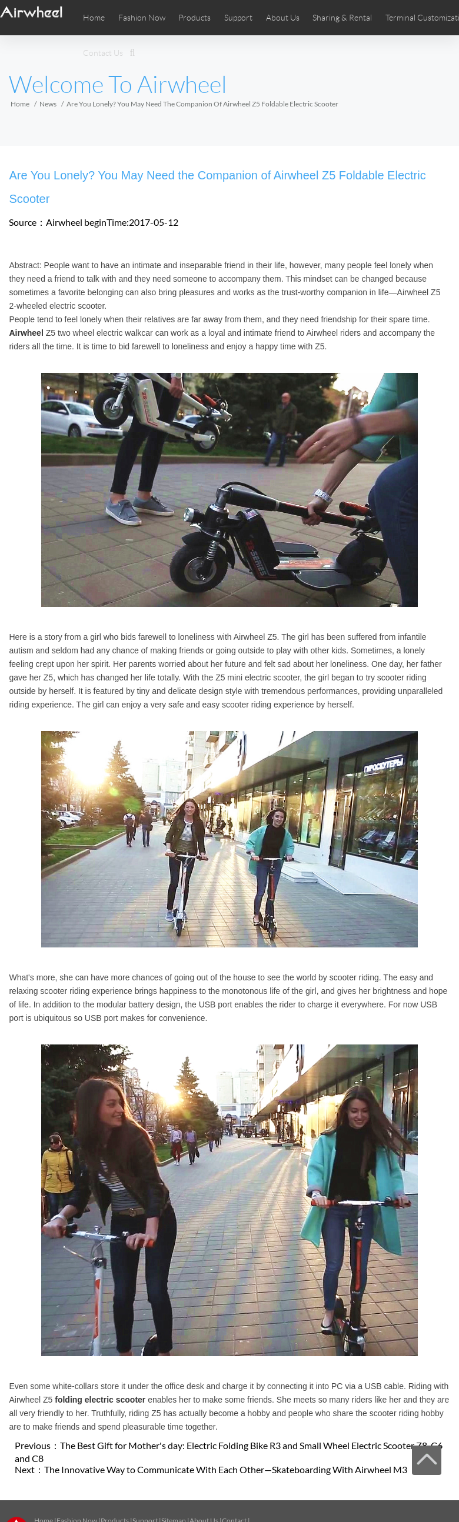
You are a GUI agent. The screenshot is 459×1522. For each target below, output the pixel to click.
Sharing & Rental (342, 17)
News (47, 103)
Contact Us (103, 53)
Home (94, 17)
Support (238, 17)
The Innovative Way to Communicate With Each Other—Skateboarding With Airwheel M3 (225, 1469)
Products (194, 17)
